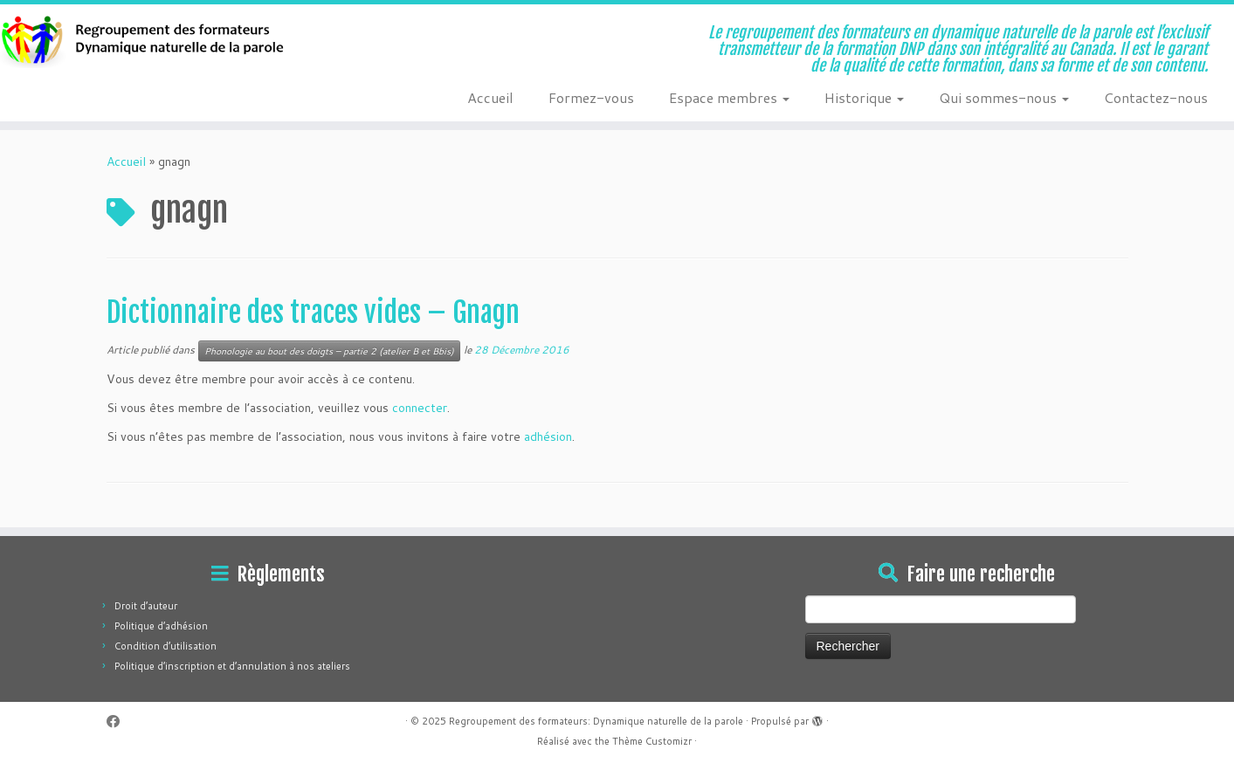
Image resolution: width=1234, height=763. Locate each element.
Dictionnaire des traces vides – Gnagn (313, 312)
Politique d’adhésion (161, 626)
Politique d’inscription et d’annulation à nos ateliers (232, 666)
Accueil (490, 97)
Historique (864, 97)
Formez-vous (591, 97)
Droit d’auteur (145, 606)
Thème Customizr (652, 741)
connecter (419, 407)
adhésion (548, 436)
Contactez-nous (1156, 97)
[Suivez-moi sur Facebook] (119, 721)
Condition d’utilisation (165, 646)
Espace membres (729, 97)
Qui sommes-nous (1004, 97)
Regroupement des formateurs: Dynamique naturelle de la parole (596, 721)
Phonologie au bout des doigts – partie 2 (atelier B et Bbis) (329, 351)
